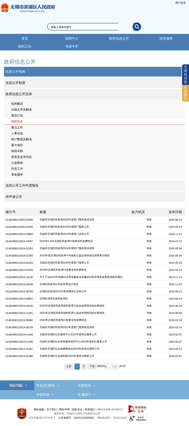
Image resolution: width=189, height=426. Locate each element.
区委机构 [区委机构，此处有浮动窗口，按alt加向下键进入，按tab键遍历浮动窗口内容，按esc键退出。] (87, 385)
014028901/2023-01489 (19, 334)
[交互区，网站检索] (94, 26)
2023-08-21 (175, 291)
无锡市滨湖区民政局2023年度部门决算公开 (64, 233)
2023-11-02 (175, 284)
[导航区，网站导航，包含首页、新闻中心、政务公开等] (94, 42)
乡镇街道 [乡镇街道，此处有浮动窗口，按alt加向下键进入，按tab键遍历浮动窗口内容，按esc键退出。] (45, 395)
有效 (149, 219)
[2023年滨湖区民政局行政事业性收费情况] (84, 270)
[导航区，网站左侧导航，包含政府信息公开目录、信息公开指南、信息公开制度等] (94, 130)
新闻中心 (71, 38)
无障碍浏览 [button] (185, 74)
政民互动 (24, 46)
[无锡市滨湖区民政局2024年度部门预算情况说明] (84, 248)
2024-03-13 (175, 269)
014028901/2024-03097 (19, 241)
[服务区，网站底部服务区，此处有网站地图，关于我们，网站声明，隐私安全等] (94, 413)
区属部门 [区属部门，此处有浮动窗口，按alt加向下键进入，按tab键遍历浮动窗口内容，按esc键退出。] (87, 395)
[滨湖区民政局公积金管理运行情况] (84, 284)
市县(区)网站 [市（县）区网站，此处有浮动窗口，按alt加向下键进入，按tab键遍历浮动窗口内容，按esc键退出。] (47, 385)
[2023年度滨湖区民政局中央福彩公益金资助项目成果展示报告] (84, 255)
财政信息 (17, 121)
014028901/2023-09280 (19, 284)
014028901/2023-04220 (19, 305)
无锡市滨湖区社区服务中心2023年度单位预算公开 (68, 334)
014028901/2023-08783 (19, 291)
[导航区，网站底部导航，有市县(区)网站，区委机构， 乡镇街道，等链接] (94, 390)
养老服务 (17, 174)
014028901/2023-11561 (19, 313)
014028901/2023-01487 (19, 348)
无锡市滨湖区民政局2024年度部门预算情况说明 (67, 248)
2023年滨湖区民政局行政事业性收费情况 (63, 269)
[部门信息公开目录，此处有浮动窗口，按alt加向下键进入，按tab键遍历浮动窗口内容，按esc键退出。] (94, 94)
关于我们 (51, 409)
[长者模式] (185, 93)
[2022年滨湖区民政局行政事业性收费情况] (84, 320)
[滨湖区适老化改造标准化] (84, 298)
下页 (92, 366)
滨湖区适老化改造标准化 (54, 298)
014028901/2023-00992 (19, 320)
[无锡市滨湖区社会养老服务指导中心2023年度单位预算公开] (84, 341)
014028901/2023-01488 (19, 341)
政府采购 (17, 151)
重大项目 (17, 145)
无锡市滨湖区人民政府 (27, 11)
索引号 (11, 212)
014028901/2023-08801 (19, 298)
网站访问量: (104, 409)
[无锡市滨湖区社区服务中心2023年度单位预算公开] (84, 334)
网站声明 (64, 409)
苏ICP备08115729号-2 (42, 417)
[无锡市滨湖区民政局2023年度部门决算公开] (84, 234)
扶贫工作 (17, 168)
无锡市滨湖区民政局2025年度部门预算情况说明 (67, 219)
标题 (43, 212)
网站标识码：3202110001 (112, 417)
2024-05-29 (175, 255)
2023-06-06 (175, 313)
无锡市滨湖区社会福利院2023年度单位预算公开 (67, 355)
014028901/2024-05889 (19, 234)
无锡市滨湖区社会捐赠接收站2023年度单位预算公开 (69, 348)
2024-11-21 (175, 234)
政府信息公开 (119, 38)
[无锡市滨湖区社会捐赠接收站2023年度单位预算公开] (84, 349)
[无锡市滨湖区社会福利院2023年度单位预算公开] (84, 356)
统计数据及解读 (21, 139)
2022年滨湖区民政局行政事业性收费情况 (63, 320)
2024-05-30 (175, 248)
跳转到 (101, 366)
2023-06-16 (175, 305)
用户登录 (180, 2)
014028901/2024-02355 (19, 255)
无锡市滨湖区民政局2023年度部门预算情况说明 (67, 327)
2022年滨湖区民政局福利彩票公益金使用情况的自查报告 (72, 305)
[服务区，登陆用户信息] (180, 2)
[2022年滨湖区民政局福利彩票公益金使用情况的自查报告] (84, 306)
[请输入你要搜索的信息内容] (92, 27)
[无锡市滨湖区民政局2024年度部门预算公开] (84, 262)
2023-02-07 (175, 334)
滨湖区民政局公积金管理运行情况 (59, 284)
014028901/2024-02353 (19, 248)
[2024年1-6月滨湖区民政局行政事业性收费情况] (84, 241)
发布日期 (175, 212)
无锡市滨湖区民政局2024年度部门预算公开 (64, 262)
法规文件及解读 (21, 109)
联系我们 (90, 409)
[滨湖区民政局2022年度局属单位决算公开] (84, 291)
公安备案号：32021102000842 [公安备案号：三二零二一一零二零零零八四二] (76, 417)
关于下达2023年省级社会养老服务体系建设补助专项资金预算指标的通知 (81, 276)
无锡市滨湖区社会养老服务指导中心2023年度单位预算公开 (73, 341)
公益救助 (17, 162)
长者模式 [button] (185, 93)
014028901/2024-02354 (19, 269)
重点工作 (17, 127)
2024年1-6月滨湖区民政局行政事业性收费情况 (66, 241)
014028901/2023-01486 (19, 356)
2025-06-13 (175, 219)
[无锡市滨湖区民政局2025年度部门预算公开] (84, 227)
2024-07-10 (175, 241)
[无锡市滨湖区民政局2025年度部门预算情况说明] (84, 219)
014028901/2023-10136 (19, 277)
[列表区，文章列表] (94, 289)
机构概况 (17, 103)
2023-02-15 (175, 320)
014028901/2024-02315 (19, 262)
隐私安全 (77, 409)
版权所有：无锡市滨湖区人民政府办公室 (77, 413)
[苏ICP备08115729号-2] (42, 417)
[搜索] (137, 26)
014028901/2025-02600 (19, 219)
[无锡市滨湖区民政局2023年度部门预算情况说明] (84, 327)
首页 (24, 38)
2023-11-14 (175, 277)
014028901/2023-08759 (19, 327)
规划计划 (17, 115)
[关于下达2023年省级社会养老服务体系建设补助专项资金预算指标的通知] (84, 277)
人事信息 (17, 133)
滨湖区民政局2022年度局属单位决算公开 (63, 291)
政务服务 (166, 38)
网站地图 (39, 409)
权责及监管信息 (21, 156)
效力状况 (138, 212)
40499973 (117, 409)
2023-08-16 (175, 298)
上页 (68, 366)
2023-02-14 (175, 327)
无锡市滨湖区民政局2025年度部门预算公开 (64, 226)
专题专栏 (71, 46)
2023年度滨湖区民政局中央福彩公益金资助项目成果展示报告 (75, 255)
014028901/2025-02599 (19, 226)
